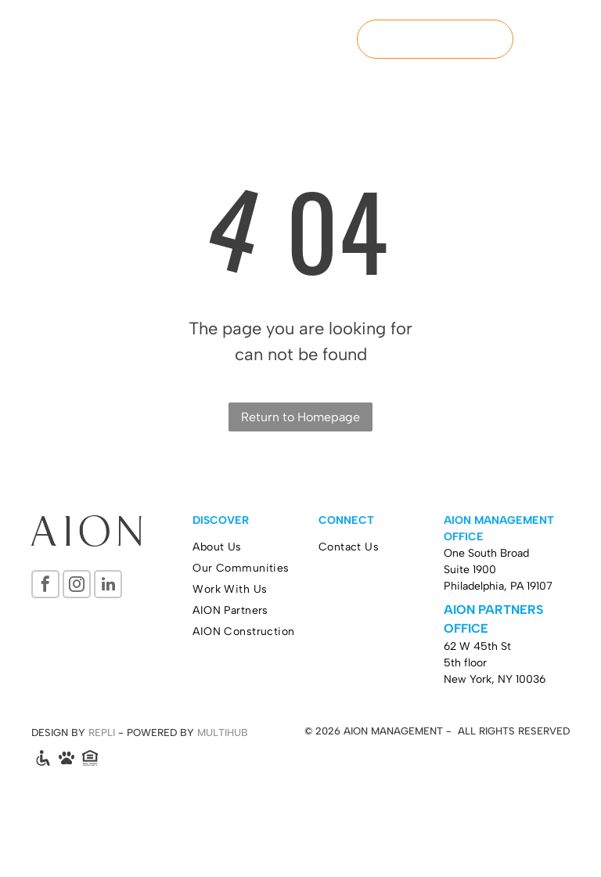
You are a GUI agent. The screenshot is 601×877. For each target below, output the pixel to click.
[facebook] (45, 586)
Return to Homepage (300, 417)
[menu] (566, 39)
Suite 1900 (470, 569)
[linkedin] (108, 586)
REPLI (101, 732)
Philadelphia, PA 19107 (498, 586)
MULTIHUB (222, 732)
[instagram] (77, 586)
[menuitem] (255, 547)
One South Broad (486, 553)
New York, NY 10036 (494, 679)
